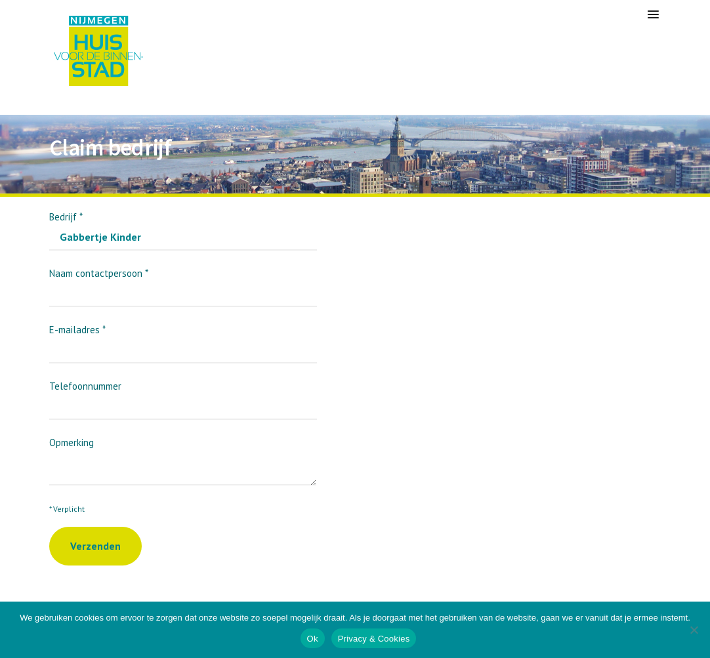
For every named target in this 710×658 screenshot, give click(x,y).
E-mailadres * (183, 339)
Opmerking (182, 454)
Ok (312, 639)
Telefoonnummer (183, 396)
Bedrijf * (183, 227)
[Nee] (693, 629)
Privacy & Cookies (374, 639)
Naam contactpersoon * (183, 283)
